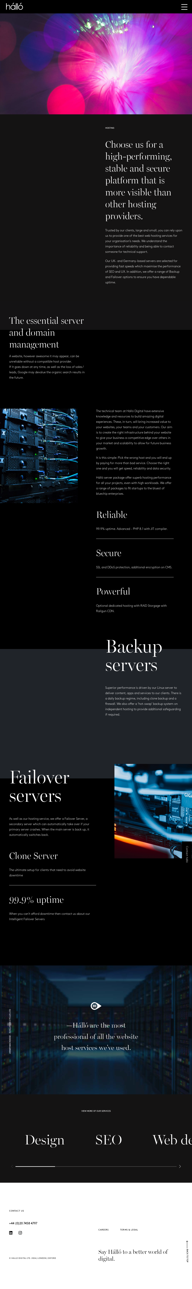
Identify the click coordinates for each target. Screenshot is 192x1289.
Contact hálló (187, 854)
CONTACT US (16, 1211)
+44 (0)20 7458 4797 (23, 1223)
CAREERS (103, 1230)
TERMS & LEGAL (129, 1230)
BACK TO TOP (187, 1251)
